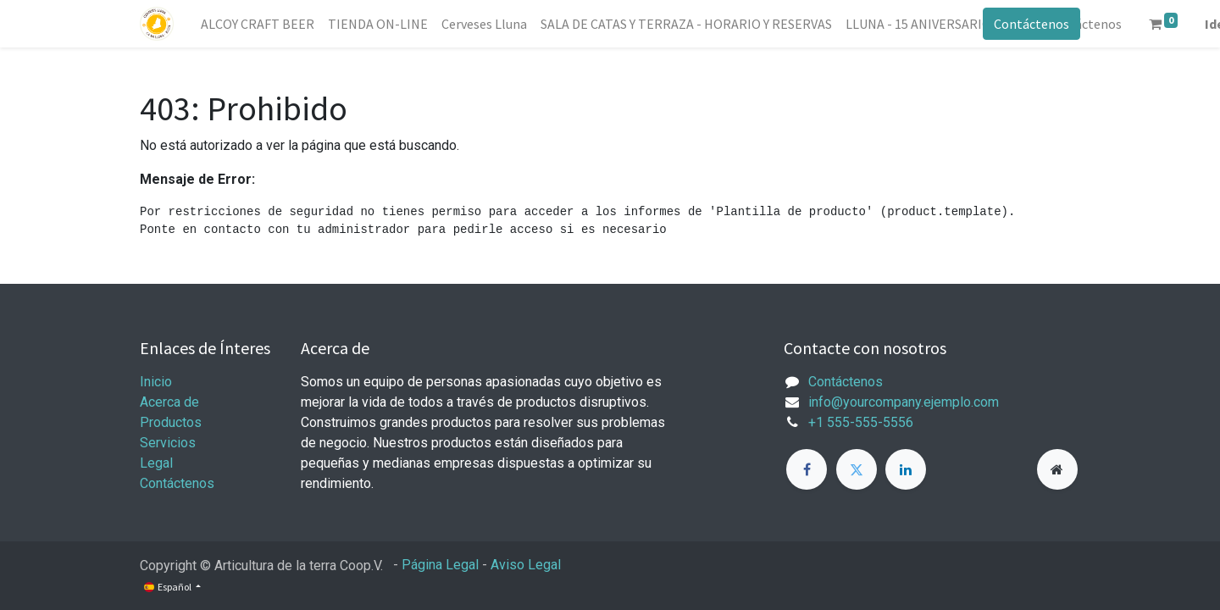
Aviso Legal (526, 565)
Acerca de (169, 402)
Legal (156, 463)
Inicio (156, 382)
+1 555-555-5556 (860, 422)
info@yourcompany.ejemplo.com (903, 402)
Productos (171, 422)
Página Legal (440, 565)
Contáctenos (1031, 23)
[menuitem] (257, 24)
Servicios (168, 443)
